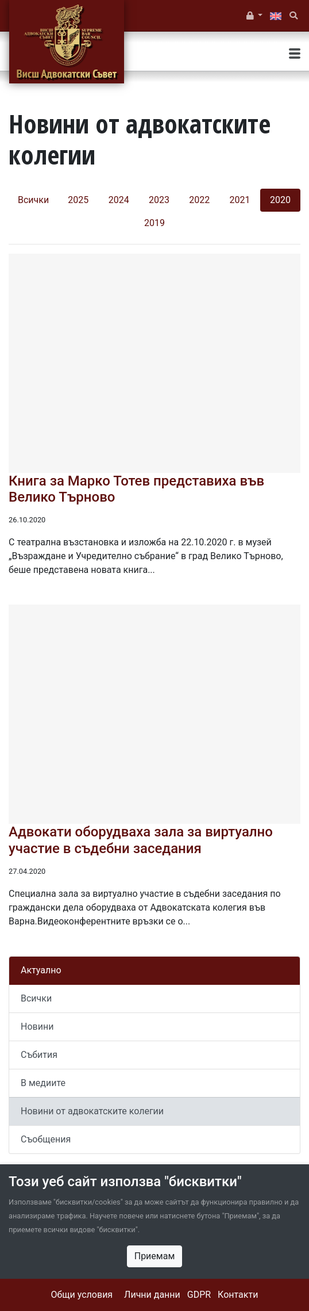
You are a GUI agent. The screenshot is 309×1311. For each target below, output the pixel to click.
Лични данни (152, 1294)
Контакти (238, 1294)
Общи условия (82, 1294)
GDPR (199, 1294)
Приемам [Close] (154, 1256)
